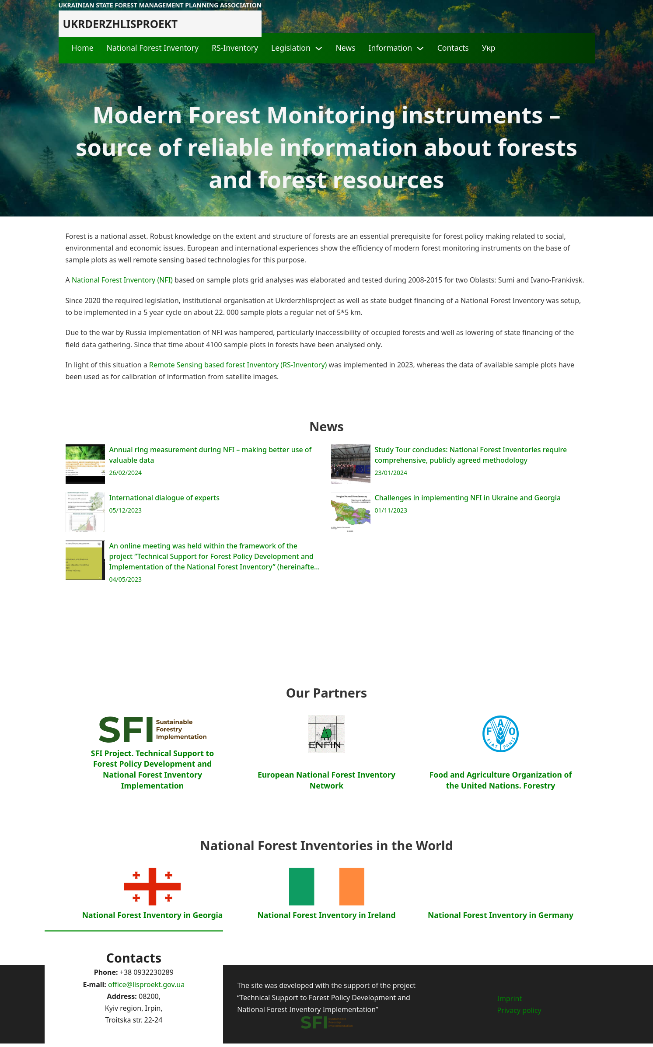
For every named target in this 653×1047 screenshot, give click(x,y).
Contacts (453, 47)
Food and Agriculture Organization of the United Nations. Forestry (501, 823)
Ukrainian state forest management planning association (160, 5)
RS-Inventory (235, 47)
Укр (489, 47)
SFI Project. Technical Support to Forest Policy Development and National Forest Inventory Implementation (152, 813)
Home (83, 47)
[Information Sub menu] (420, 48)
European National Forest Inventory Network (326, 823)
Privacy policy (519, 1010)
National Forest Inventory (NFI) (122, 280)
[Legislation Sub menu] (319, 48)
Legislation (291, 47)
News (345, 47)
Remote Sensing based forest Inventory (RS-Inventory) (238, 365)
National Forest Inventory (153, 47)
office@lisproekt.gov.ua (146, 984)
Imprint (509, 998)
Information (390, 47)
